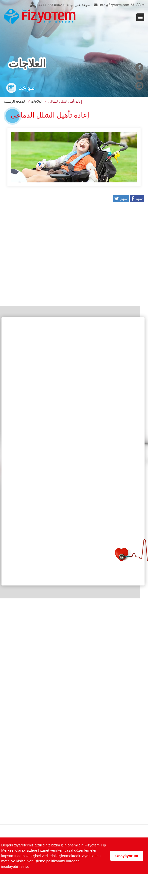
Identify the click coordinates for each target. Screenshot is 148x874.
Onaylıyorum (126, 856)
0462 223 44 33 (64, 5)
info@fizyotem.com (114, 5)
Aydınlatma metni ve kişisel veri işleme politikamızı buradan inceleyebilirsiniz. (51, 861)
